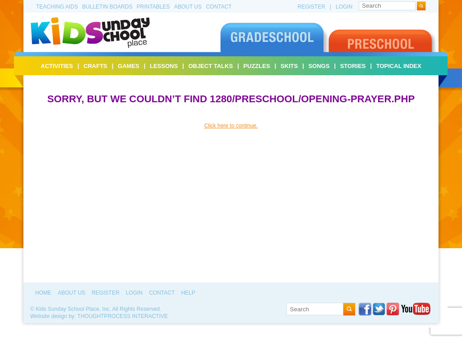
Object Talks (210, 66)
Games (128, 66)
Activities (57, 66)
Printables (153, 6)
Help (188, 293)
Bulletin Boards (107, 6)
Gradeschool (274, 37)
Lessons (164, 66)
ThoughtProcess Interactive (122, 316)
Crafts (95, 66)
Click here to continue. (231, 126)
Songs (318, 66)
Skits (289, 66)
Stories (353, 66)
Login (344, 7)
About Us (188, 6)
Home (43, 293)
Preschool (382, 37)
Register (311, 7)
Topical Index (398, 66)
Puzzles (256, 66)
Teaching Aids (57, 6)
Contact (218, 6)
